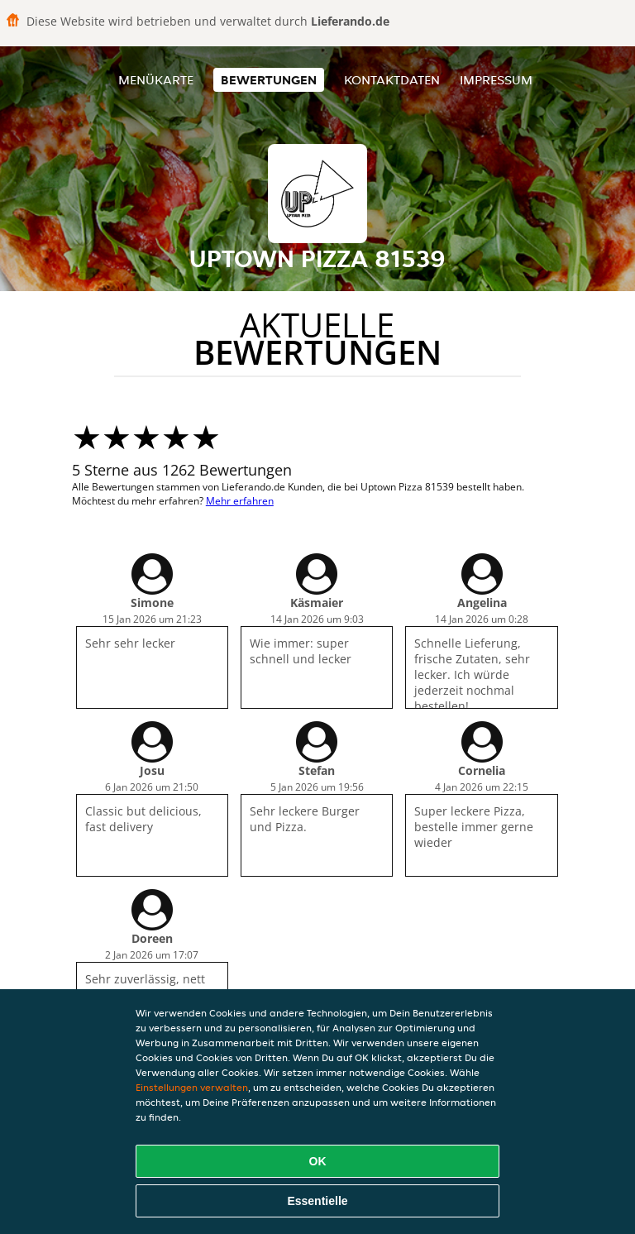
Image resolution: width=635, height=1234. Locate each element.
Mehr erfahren (240, 501)
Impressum (496, 79)
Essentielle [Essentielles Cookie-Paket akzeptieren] (317, 1201)
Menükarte (155, 79)
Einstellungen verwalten (192, 1087)
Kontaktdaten (392, 79)
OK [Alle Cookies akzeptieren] (318, 1161)
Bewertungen (269, 79)
